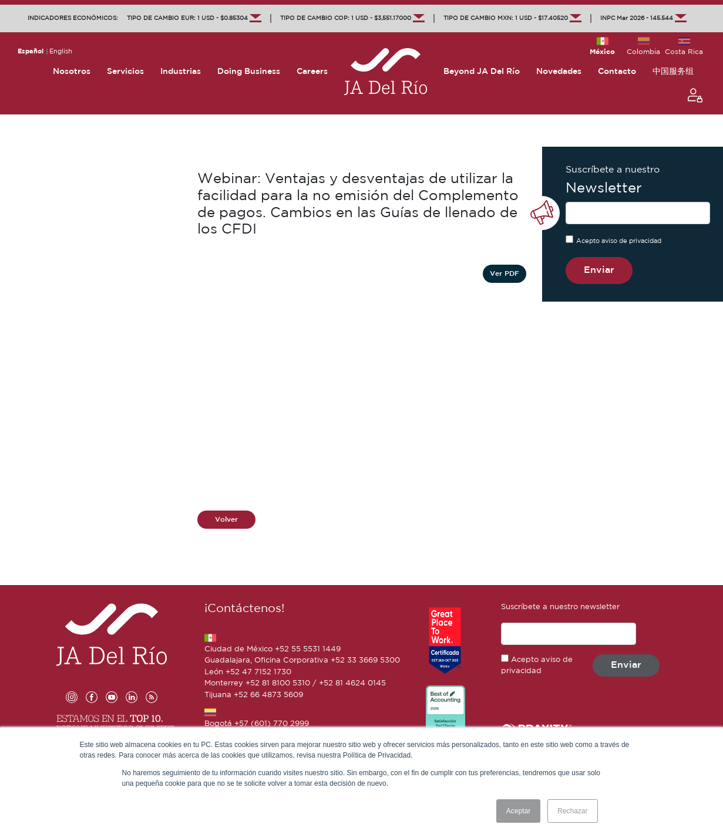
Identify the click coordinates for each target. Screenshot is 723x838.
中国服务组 (673, 71)
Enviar (599, 270)
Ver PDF (504, 274)
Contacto (617, 71)
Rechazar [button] (572, 811)
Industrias (180, 71)
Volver (226, 519)
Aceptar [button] (518, 811)
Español (30, 52)
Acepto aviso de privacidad (618, 241)
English (60, 52)
